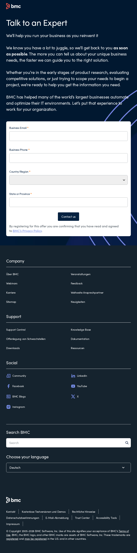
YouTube (79, 386)
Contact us (68, 216)
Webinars (11, 283)
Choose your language (27, 456)
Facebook (15, 386)
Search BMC (18, 432)
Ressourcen (77, 348)
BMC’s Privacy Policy (27, 231)
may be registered (36, 539)
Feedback (77, 283)
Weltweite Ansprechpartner (87, 292)
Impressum (13, 524)
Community (16, 375)
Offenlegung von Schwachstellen (26, 339)
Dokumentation (80, 339)
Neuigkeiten (78, 302)
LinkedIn (79, 375)
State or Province (19, 194)
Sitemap (11, 302)
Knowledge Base (81, 329)
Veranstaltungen (80, 274)
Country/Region (18, 171)
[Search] (128, 442)
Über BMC (12, 274)
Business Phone (18, 149)
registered (12, 539)
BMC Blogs (15, 396)
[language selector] (68, 467)
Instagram (15, 407)
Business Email (17, 128)
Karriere (11, 292)
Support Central (15, 329)
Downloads (12, 348)
